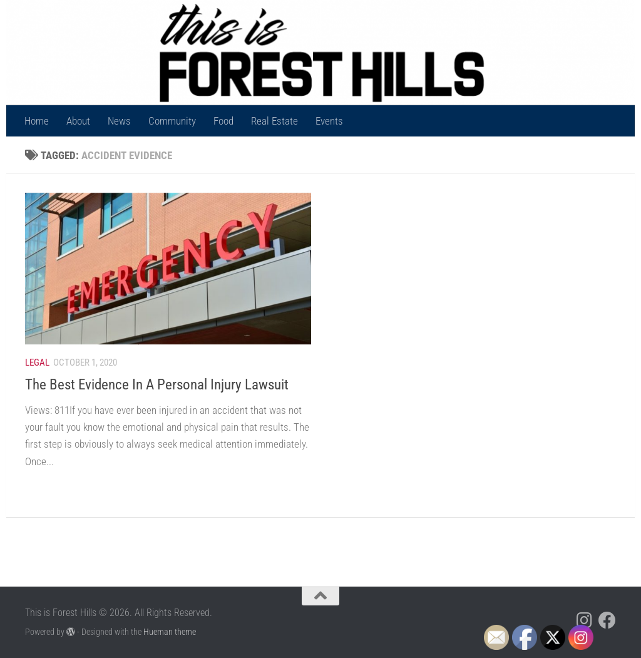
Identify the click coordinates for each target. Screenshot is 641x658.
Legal (37, 362)
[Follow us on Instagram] (584, 620)
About (78, 121)
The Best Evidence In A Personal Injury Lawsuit (157, 384)
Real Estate (274, 121)
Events (329, 121)
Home (36, 121)
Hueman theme (169, 632)
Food (223, 121)
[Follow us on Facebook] (607, 620)
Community (172, 121)
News (119, 121)
